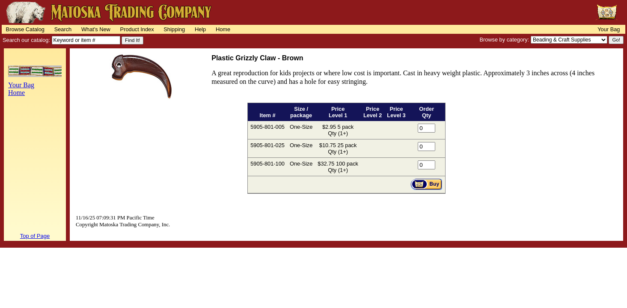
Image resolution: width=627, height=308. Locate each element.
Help (200, 29)
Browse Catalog (25, 29)
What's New (95, 29)
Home (223, 29)
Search (63, 29)
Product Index (137, 29)
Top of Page (35, 236)
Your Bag (608, 29)
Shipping (174, 29)
